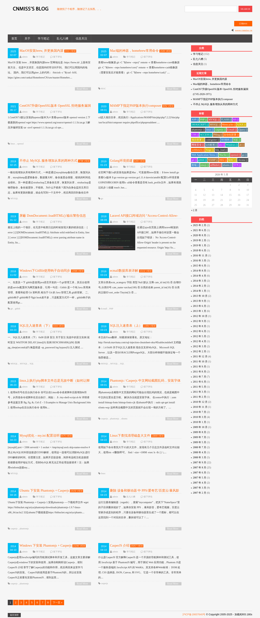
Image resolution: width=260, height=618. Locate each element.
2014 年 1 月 (199, 291)
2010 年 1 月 (199, 422)
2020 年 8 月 (199, 235)
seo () (221, 145)
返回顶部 (14, 615)
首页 (14, 38)
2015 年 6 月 (199, 265)
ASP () (195, 119)
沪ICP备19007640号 (193, 614)
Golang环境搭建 (121, 160)
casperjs (104, 418)
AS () (236, 119)
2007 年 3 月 (199, 487)
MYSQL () (213, 119)
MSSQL (14, 363)
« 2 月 (194, 210)
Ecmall (104, 308)
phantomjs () (198, 129)
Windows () (232, 145)
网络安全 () (198, 145)
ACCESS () (206, 134)
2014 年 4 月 (199, 275)
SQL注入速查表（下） (36, 325)
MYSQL (14, 198)
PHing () (217, 134)
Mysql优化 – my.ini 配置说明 (40, 435)
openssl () (235, 155)
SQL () (236, 139)
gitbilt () (202, 160)
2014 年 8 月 (199, 270)
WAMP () (213, 160)
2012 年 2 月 (199, 351)
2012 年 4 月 (199, 341)
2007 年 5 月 (199, 477)
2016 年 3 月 (199, 260)
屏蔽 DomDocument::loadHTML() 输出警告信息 (53, 215)
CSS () (195, 134)
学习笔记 (43, 38)
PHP (111, 308)
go (102, 198)
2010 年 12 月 (200, 402)
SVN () (237, 165)
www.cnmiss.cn (243, 30)
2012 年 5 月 (199, 336)
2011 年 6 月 (199, 381)
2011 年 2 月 (199, 397)
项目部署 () (198, 139)
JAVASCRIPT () (200, 124)
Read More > (82, 89)
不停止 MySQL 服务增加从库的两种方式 (48, 160)
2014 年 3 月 (199, 280)
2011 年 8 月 (199, 371)
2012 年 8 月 (199, 326)
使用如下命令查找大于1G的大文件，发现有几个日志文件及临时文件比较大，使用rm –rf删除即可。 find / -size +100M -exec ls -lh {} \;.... (139, 450)
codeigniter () (212, 139)
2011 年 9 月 (199, 366)
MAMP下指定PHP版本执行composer (135, 105)
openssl (20, 143)
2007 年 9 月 (199, 462)
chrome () (243, 160)
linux (12, 143)
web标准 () (211, 145)
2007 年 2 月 (199, 492)
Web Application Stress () (205, 155)
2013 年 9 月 (199, 301)
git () (194, 160)
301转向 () (226, 139)
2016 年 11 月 (200, 255)
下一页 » (57, 602)
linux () (210, 129)
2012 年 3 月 (199, 346)
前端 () (195, 165)
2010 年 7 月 (199, 412)
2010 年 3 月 (199, 417)
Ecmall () (232, 129)
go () (244, 155)
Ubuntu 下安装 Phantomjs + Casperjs (44, 490)
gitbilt (17, 308)
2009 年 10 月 (200, 427)
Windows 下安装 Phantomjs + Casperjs (46, 545)
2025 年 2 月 (199, 225)
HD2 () (223, 160)
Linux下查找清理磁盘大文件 (130, 435)
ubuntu (124, 418)
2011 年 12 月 (200, 356)
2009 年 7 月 (199, 437)
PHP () (203, 119)
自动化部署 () (231, 134)
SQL (32, 363)
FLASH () (226, 119)
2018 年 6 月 (199, 250)
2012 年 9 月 (199, 321)
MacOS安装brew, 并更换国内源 (41, 50)
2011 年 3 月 (199, 391)
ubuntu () (227, 165)
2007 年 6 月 (199, 472)
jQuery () (243, 129)
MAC (103, 88)
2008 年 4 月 (199, 452)
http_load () (221, 150)
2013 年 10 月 (200, 296)
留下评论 (57, 57)
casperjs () (220, 129)
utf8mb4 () (215, 165)
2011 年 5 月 (199, 386)
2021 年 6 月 (199, 230)
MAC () (232, 160)
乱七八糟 (62, 38)
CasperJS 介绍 (119, 545)
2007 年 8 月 (199, 467)
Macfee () (224, 155)
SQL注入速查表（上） (126, 325)
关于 (27, 38)
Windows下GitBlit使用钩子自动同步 (45, 270)
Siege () (210, 150)
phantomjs (114, 418)
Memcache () (228, 124)
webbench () (198, 150)
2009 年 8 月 (199, 432)
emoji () (205, 165)
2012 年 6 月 (199, 331)
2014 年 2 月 (199, 285)
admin (24, 57)
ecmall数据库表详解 (124, 270)
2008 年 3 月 (199, 457)
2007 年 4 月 (199, 482)
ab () (241, 145)
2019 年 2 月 (199, 240)
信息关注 (81, 38)
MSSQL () (215, 124)
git (11, 308)
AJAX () (241, 124)
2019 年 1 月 (199, 245)
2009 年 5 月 (199, 442)
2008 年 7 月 (199, 447)
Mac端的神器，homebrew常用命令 (134, 50)
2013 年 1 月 (199, 311)
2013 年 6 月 (199, 306)
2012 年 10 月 (200, 316)
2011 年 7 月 (199, 376)
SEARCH (245, 9)
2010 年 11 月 (200, 407)
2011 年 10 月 (200, 361)
